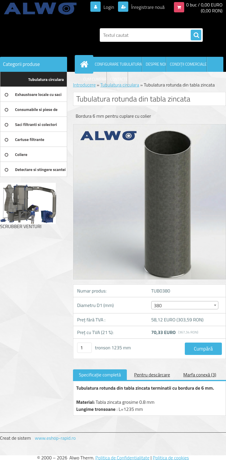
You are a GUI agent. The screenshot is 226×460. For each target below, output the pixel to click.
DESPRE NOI (156, 64)
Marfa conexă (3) (199, 374)
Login (108, 7)
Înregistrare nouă (147, 7)
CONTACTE (119, 79)
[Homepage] (85, 64)
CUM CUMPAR (95, 79)
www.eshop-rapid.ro (55, 437)
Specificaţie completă (100, 374)
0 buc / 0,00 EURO (204, 4)
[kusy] (84, 348)
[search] (196, 35)
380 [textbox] (158, 305)
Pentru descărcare (152, 374)
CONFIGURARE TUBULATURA (118, 64)
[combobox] (184, 305)
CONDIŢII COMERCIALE (188, 64)
